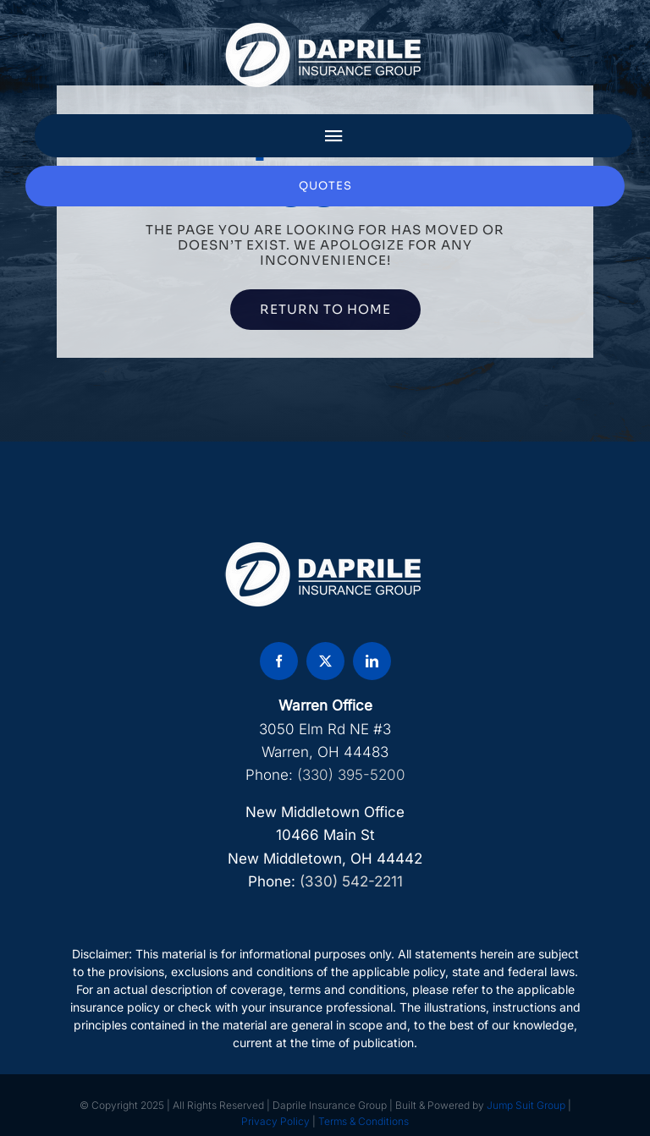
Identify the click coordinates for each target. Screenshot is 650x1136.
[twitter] (325, 661)
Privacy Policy (275, 1121)
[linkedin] (372, 661)
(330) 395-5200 (351, 774)
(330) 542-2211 (351, 881)
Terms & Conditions (363, 1121)
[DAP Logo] (325, 27)
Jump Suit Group (526, 1105)
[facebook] (279, 661)
